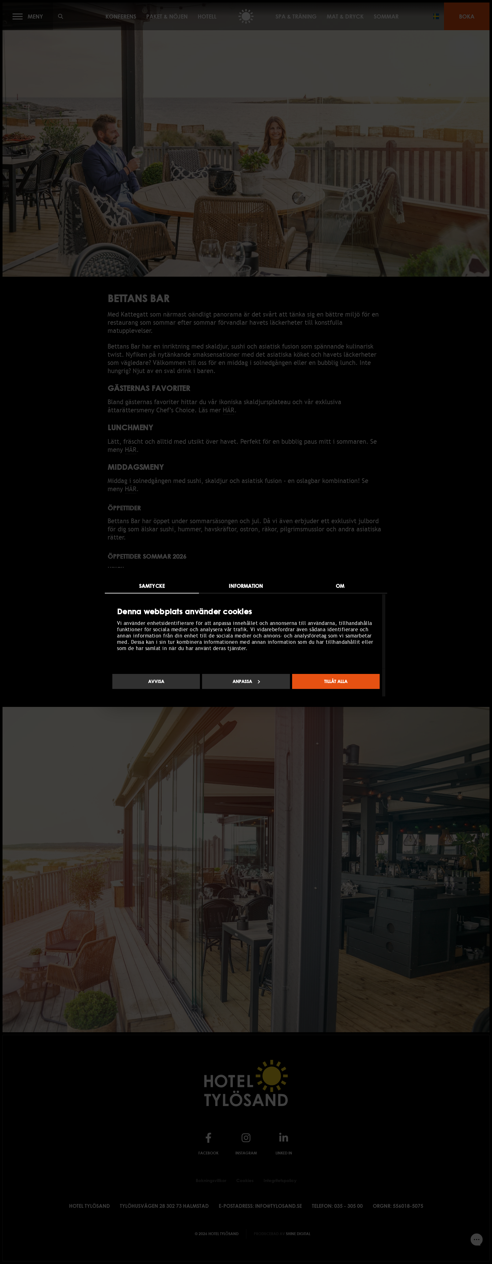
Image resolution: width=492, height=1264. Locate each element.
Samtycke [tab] (152, 586)
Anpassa (246, 681)
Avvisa (156, 681)
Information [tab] (246, 586)
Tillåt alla (335, 681)
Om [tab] (340, 586)
